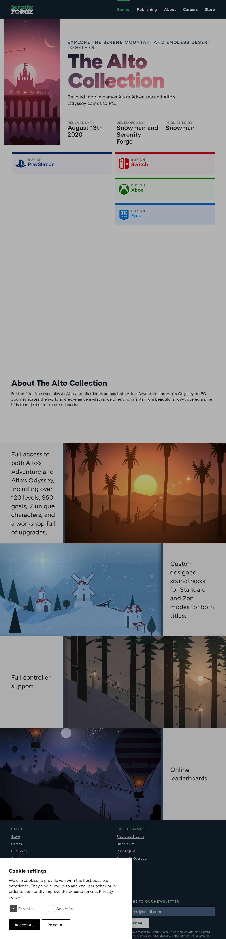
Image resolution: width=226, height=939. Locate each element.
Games (123, 9)
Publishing (147, 9)
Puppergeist (126, 826)
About (170, 9)
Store (210, 9)
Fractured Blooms (130, 811)
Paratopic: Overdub (132, 833)
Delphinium (125, 818)
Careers (190, 9)
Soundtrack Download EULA (33, 855)
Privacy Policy (22, 847)
